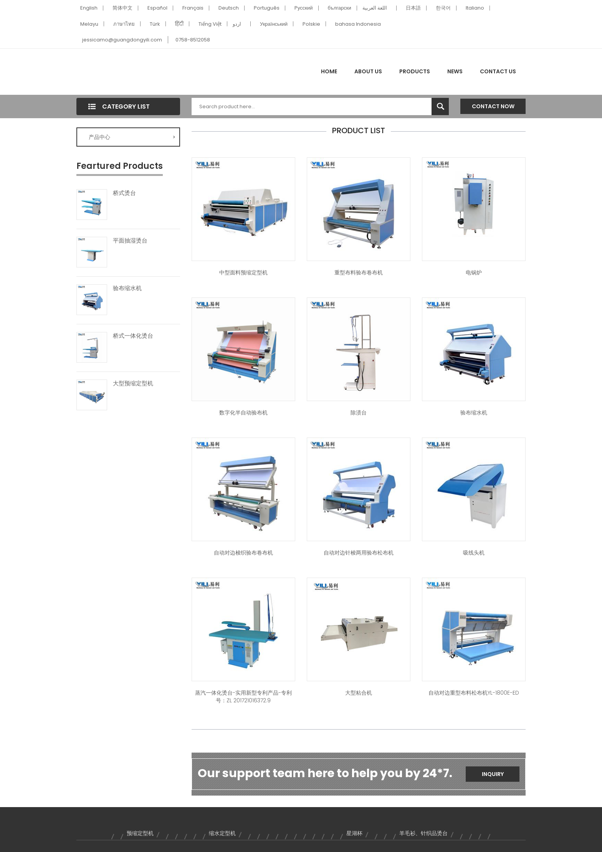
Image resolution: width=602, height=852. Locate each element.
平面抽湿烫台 (130, 240)
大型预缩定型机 (133, 383)
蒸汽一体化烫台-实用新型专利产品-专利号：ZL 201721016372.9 (243, 696)
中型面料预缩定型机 (243, 272)
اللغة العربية (374, 8)
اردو (237, 24)
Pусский (303, 8)
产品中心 (132, 137)
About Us (368, 71)
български (339, 8)
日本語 (413, 8)
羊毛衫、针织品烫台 (423, 833)
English (89, 8)
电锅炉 (474, 272)
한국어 (443, 8)
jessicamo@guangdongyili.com (122, 39)
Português (267, 8)
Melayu (89, 24)
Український (274, 24)
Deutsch (228, 8)
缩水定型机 (222, 833)
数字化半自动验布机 (243, 412)
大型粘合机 (358, 693)
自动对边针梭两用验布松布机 (359, 552)
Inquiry (493, 774)
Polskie (311, 24)
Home (329, 71)
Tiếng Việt (210, 24)
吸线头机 (474, 552)
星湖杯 (354, 833)
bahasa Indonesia (358, 24)
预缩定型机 (140, 833)
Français (192, 8)
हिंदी (179, 24)
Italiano (475, 8)
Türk (155, 24)
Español (157, 8)
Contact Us (498, 71)
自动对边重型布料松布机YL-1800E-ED (473, 693)
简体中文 (122, 8)
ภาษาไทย (124, 24)
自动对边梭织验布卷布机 (243, 552)
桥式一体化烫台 (133, 336)
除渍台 (359, 412)
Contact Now (493, 106)
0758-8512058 (192, 39)
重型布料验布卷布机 (358, 272)
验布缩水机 (127, 288)
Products (414, 71)
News (455, 71)
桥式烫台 (124, 193)
